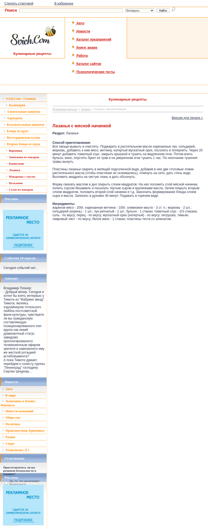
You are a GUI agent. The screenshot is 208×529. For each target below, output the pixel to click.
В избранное (63, 3)
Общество (11, 418)
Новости (81, 31)
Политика (11, 424)
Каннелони (15, 163)
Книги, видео (85, 47)
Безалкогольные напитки (24, 125)
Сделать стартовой (18, 3)
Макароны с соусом (20, 176)
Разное (8, 437)
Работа (80, 56)
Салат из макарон (19, 189)
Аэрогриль (13, 118)
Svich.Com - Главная (19, 99)
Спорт (8, 443)
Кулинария (15, 105)
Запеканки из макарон (22, 157)
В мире (9, 395)
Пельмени (14, 183)
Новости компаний (17, 411)
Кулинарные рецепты (65, 109)
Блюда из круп (16, 131)
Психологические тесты (93, 72)
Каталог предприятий (91, 39)
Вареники (14, 150)
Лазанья (13, 170)
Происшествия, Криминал (23, 430)
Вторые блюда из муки (22, 144)
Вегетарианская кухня (22, 137)
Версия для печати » (187, 118)
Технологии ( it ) (15, 450)
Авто (78, 23)
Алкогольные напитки (22, 112)
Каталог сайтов (86, 64)
